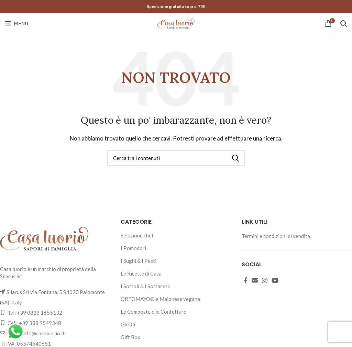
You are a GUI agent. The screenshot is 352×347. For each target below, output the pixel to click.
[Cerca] (343, 23)
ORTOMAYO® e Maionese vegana (160, 299)
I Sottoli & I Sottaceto (145, 286)
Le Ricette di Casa (141, 273)
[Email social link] (255, 280)
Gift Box (130, 337)
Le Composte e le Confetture (153, 312)
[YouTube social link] (275, 280)
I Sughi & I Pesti (138, 261)
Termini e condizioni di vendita (276, 236)
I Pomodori (133, 248)
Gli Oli (128, 324)
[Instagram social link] (265, 280)
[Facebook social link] (246, 280)
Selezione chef (137, 235)
